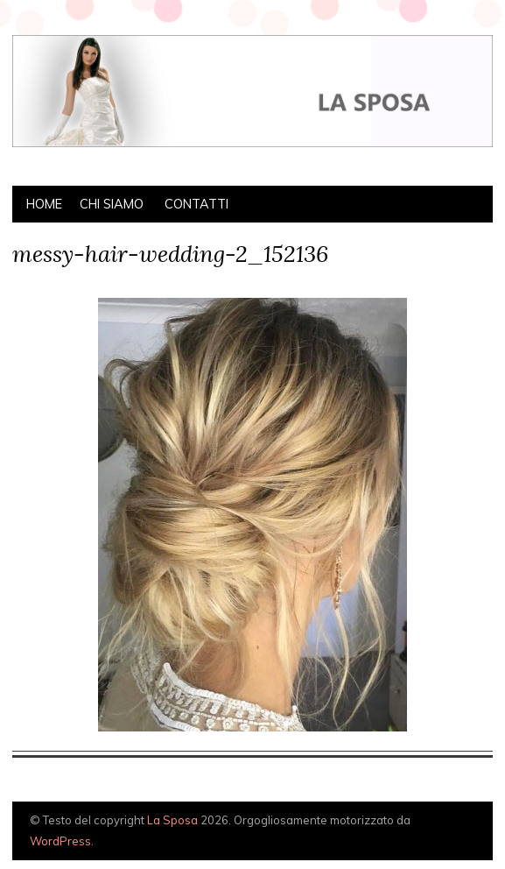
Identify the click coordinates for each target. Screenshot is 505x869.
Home (44, 204)
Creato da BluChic (451, 840)
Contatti (196, 204)
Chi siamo (112, 204)
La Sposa (172, 820)
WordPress (60, 841)
